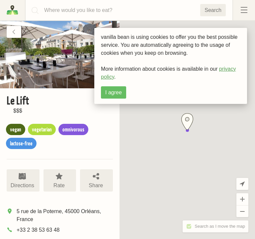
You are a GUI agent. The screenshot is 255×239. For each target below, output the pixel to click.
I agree (113, 92)
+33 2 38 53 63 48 (38, 230)
